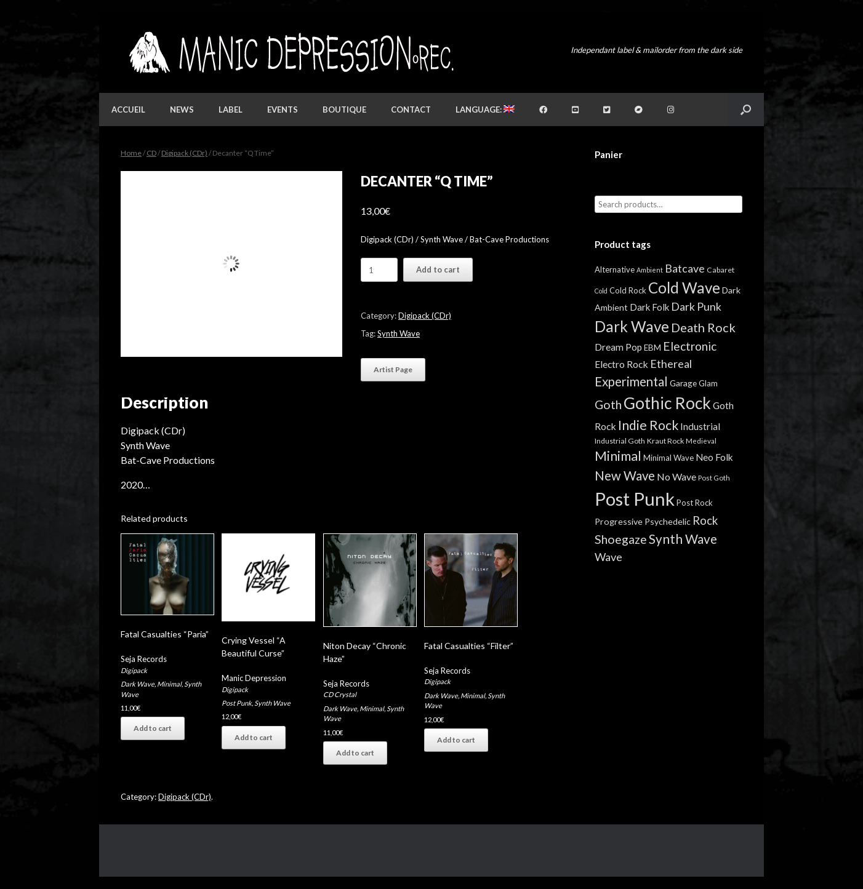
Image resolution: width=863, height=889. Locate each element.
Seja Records (144, 659)
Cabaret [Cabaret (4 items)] (720, 269)
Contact (411, 109)
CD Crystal (339, 694)
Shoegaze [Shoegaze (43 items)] (621, 539)
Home (131, 152)
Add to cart (438, 269)
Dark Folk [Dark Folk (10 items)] (649, 307)
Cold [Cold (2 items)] (601, 291)
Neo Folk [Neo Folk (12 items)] (714, 457)
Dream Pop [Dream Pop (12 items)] (618, 347)
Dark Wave (138, 684)
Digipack (134, 670)
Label (231, 109)
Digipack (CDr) (184, 152)
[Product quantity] (379, 270)
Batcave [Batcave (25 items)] (685, 268)
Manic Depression (254, 678)
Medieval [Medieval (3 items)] (701, 441)
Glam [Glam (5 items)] (708, 383)
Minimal (169, 684)
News (182, 109)
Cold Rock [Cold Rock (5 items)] (627, 290)
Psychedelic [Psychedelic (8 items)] (667, 521)
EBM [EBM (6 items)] (652, 348)
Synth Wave (398, 333)
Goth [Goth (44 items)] (608, 404)
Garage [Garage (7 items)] (683, 383)
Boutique (344, 109)
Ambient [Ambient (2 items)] (649, 270)
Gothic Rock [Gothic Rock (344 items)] (667, 403)
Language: (485, 109)
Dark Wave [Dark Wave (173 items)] (632, 326)
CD (151, 152)
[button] (746, 109)
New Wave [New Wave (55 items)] (625, 475)
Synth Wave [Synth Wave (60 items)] (683, 539)
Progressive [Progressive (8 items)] (619, 521)
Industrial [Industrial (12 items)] (700, 426)
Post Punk (237, 703)
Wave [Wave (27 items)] (608, 557)
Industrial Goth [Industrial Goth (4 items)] (620, 440)
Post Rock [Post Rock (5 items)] (694, 503)
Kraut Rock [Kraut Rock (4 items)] (665, 440)
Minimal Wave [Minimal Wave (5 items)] (668, 458)
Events (282, 109)
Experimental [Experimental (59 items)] (631, 381)
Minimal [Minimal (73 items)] (618, 456)
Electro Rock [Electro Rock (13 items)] (621, 364)
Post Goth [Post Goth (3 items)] (714, 478)
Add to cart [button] (153, 728)
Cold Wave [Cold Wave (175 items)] (684, 288)
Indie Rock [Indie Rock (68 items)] (648, 425)
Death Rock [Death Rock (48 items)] (703, 327)
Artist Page (393, 369)
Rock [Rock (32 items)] (705, 520)
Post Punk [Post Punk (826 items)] (635, 498)
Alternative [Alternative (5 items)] (615, 269)
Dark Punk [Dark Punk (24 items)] (696, 306)
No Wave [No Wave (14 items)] (676, 476)
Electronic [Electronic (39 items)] (689, 346)
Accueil (128, 109)
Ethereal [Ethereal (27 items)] (671, 363)
